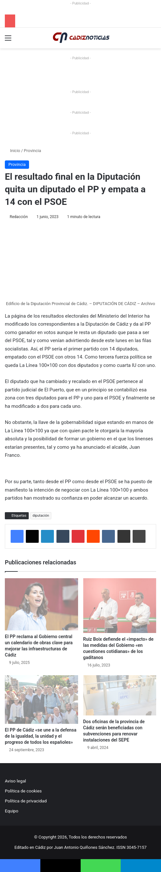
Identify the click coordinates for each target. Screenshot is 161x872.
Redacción (19, 217)
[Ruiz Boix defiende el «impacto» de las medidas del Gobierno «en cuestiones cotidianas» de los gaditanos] (119, 605)
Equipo (11, 810)
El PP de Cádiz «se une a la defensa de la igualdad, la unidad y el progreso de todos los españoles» (40, 736)
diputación (41, 515)
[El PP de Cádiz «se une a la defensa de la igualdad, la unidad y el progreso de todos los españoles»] (41, 699)
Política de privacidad (26, 800)
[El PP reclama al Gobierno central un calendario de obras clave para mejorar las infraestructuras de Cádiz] (41, 604)
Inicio (12, 150)
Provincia (32, 150)
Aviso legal (15, 780)
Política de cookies (23, 790)
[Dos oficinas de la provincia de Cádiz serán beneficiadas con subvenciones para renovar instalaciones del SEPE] (119, 695)
